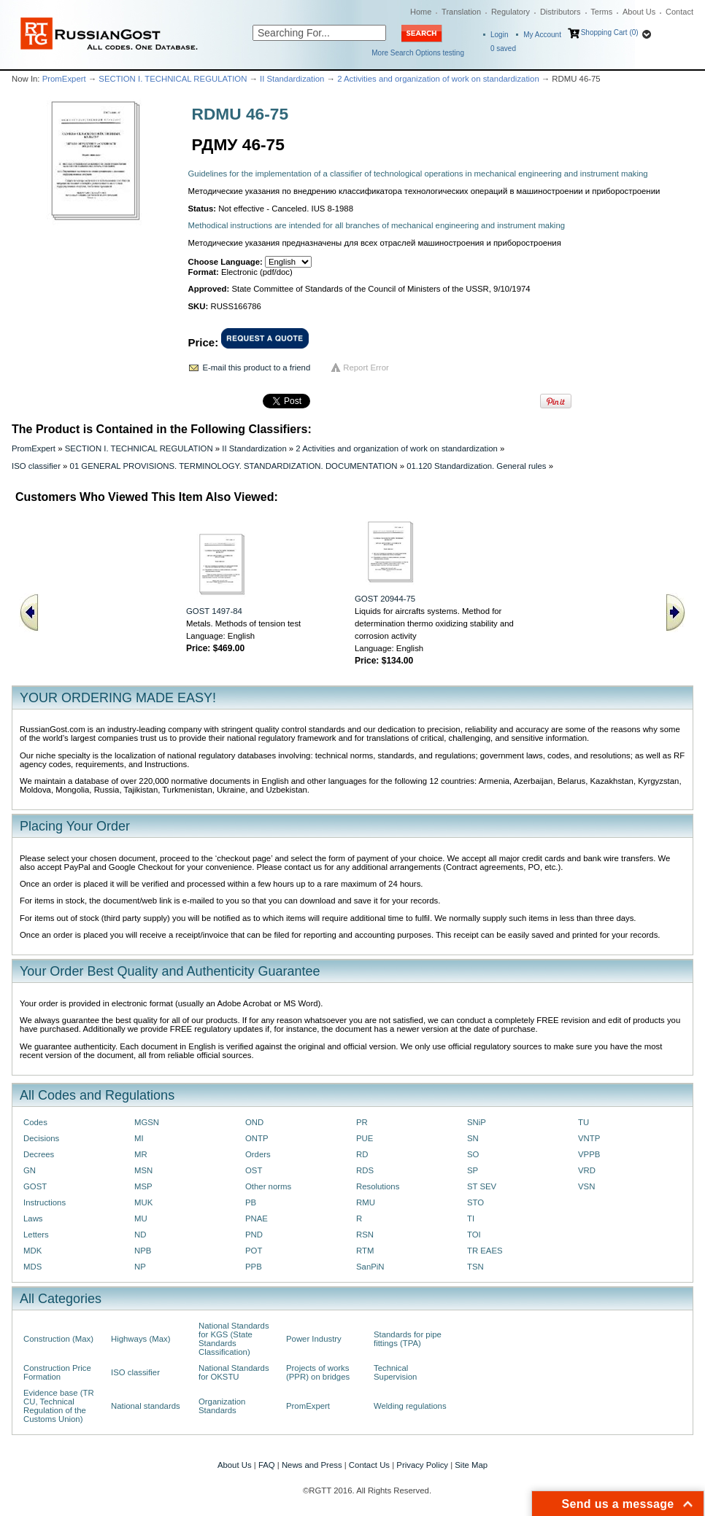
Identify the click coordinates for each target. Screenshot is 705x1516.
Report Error (366, 367)
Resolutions (377, 1186)
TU (583, 1122)
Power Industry (314, 1338)
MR (140, 1154)
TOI (474, 1234)
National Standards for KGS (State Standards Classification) (234, 1338)
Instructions (44, 1202)
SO (473, 1154)
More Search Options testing (417, 53)
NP (140, 1266)
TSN (475, 1266)
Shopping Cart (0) (610, 32)
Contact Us (369, 1465)
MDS (32, 1266)
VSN (586, 1186)
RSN (365, 1234)
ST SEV (481, 1186)
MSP (143, 1186)
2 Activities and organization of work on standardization (438, 78)
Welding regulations (410, 1406)
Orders (258, 1154)
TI (470, 1218)
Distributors (560, 11)
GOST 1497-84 (214, 611)
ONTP (257, 1138)
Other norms (268, 1186)
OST (253, 1170)
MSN (143, 1170)
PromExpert (64, 78)
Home (420, 11)
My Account (542, 35)
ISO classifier (36, 466)
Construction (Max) (58, 1338)
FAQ (266, 1465)
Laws (33, 1218)
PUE (364, 1138)
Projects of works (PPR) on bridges (318, 1372)
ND (140, 1234)
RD (362, 1154)
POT (253, 1250)
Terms (601, 11)
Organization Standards (222, 1406)
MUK (143, 1202)
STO (475, 1202)
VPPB (589, 1154)
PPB (253, 1266)
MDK (32, 1250)
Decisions (41, 1138)
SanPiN (370, 1266)
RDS (365, 1170)
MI (139, 1138)
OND (254, 1122)
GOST (35, 1186)
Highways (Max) (140, 1338)
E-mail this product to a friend (257, 367)
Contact (679, 11)
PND (254, 1234)
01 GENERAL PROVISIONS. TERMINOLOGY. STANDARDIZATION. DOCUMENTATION (234, 466)
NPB (142, 1250)
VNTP (589, 1138)
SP (472, 1170)
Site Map (471, 1465)
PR (362, 1122)
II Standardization (292, 78)
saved (503, 48)
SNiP (476, 1122)
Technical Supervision (395, 1372)
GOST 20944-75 (385, 598)
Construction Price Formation (57, 1372)
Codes (35, 1122)
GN (29, 1170)
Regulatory (510, 11)
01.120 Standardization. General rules (476, 466)
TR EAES (485, 1250)
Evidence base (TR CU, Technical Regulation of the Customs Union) (58, 1405)
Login (499, 35)
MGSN (146, 1122)
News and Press (312, 1465)
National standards (145, 1406)
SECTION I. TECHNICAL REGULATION (173, 78)
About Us (639, 11)
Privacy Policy (422, 1465)
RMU (365, 1202)
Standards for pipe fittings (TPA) (408, 1339)
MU (140, 1218)
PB (250, 1202)
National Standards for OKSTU (234, 1372)
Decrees (38, 1154)
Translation (461, 11)
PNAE (256, 1218)
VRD (587, 1170)
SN (473, 1138)
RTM (365, 1250)
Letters (36, 1234)
